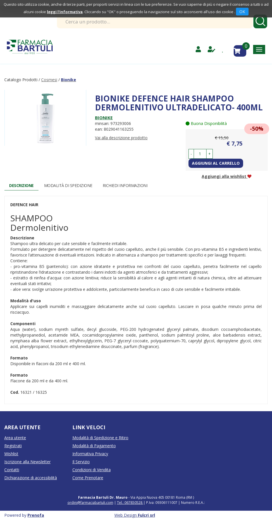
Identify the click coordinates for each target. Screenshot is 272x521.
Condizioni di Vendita (91, 469)
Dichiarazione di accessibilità (30, 477)
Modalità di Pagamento (94, 445)
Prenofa (35, 515)
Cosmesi (49, 79)
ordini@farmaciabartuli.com (90, 502)
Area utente (15, 437)
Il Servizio (81, 461)
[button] (191, 154)
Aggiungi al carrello (216, 163)
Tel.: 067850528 (130, 502)
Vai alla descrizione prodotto (121, 137)
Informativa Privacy (90, 453)
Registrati (13, 445)
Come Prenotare (87, 477)
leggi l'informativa (65, 11)
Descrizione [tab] (21, 185)
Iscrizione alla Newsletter (27, 461)
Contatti (11, 469)
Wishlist (11, 453)
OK (242, 11)
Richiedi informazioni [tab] (125, 185)
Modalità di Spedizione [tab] (68, 185)
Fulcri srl (146, 515)
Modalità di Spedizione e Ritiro (100, 437)
